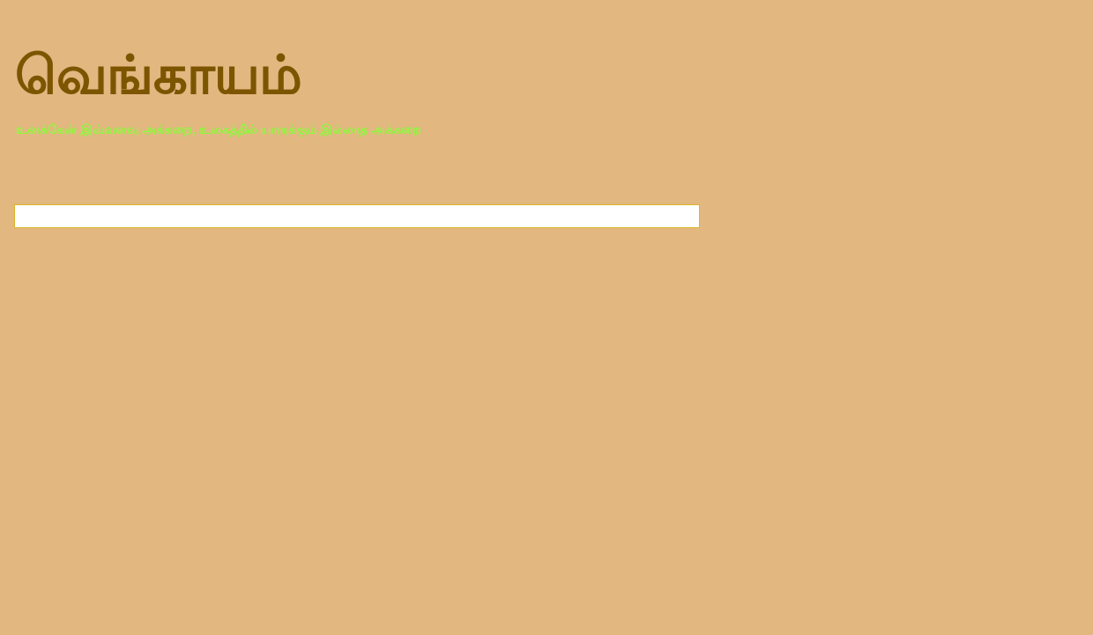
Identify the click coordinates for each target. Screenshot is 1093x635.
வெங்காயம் (157, 76)
